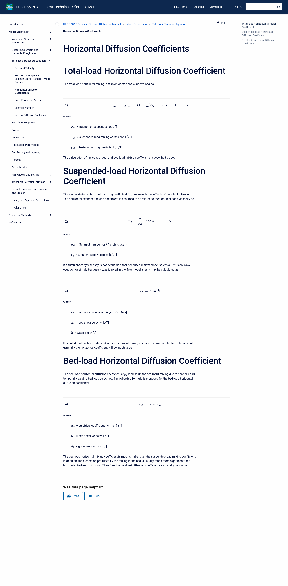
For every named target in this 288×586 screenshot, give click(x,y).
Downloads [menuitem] (216, 6)
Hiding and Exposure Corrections (30, 200)
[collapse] (50, 60)
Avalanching (19, 207)
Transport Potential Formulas (28, 182)
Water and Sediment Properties (23, 41)
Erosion (16, 130)
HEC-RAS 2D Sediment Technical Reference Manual (58, 7)
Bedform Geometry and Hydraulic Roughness (25, 51)
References (15, 222)
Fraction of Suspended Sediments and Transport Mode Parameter (32, 79)
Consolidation (20, 167)
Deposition (18, 137)
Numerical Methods (20, 215)
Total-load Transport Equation (29, 60)
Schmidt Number (24, 107)
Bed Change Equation (24, 122)
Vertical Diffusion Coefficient (31, 115)
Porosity (16, 159)
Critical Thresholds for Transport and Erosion (30, 191)
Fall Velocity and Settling (25, 174)
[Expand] (50, 31)
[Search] (263, 6)
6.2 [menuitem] (236, 6)
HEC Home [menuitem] (180, 6)
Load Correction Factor (28, 100)
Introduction (16, 24)
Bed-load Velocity (24, 68)
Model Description (19, 31)
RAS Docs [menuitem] (198, 6)
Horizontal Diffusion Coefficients (26, 91)
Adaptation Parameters (25, 144)
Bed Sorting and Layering (26, 152)
